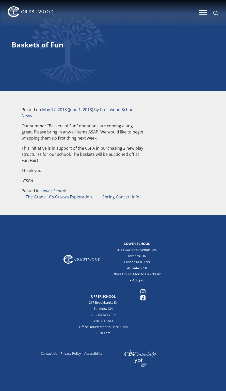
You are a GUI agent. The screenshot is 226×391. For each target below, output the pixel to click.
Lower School (53, 191)
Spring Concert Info (121, 197)
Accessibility (93, 353)
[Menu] (203, 12)
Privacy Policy (70, 353)
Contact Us (49, 353)
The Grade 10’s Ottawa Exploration (58, 197)
